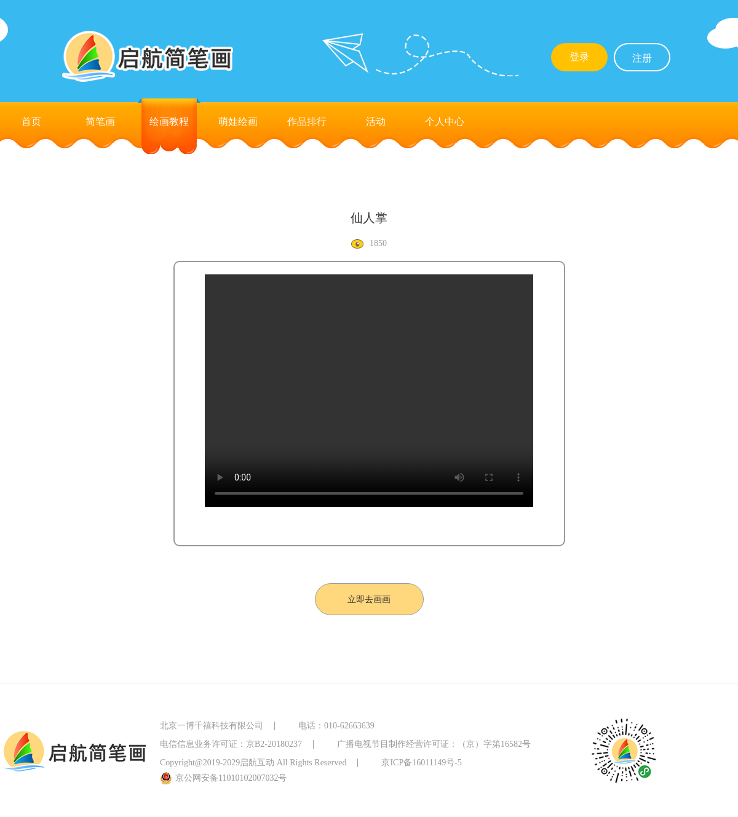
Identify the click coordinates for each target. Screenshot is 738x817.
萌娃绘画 (238, 121)
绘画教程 (169, 121)
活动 (376, 121)
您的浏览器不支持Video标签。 (369, 390)
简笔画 (100, 121)
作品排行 (307, 121)
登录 (579, 57)
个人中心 (444, 121)
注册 (642, 58)
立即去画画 (369, 599)
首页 (31, 121)
